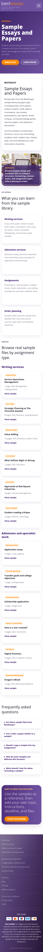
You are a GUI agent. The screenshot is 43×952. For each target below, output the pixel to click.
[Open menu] (38, 5)
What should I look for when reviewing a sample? (18, 769)
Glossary (5, 877)
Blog (3, 881)
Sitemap (5, 885)
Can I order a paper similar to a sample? (19, 735)
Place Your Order (16, 819)
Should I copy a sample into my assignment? (19, 746)
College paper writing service (13, 863)
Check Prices (30, 62)
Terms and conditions (10, 896)
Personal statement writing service (16, 867)
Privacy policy (7, 900)
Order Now (10, 62)
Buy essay (6, 840)
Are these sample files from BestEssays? (18, 723)
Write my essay (8, 844)
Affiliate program (8, 889)
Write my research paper (12, 848)
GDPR (4, 904)
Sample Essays (8, 871)
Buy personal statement (11, 859)
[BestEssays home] (12, 4)
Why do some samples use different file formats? (17, 758)
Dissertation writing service (13, 852)
